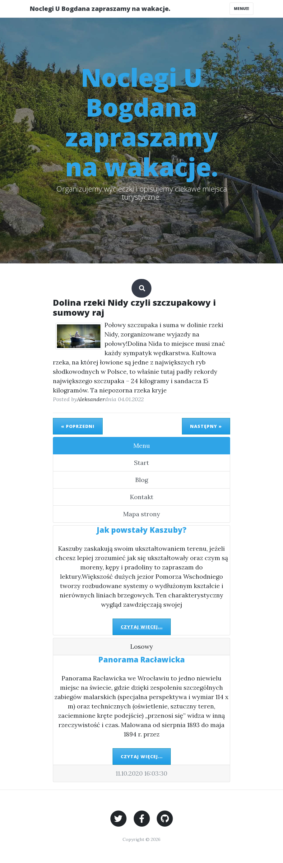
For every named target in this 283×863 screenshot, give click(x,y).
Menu (141, 445)
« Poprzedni (78, 426)
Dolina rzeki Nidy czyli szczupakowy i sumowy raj (134, 307)
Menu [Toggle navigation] (241, 8)
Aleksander (91, 399)
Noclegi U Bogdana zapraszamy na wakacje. (100, 8)
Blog (141, 480)
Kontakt (141, 497)
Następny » (206, 426)
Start (141, 462)
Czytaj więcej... (142, 627)
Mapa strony (141, 514)
